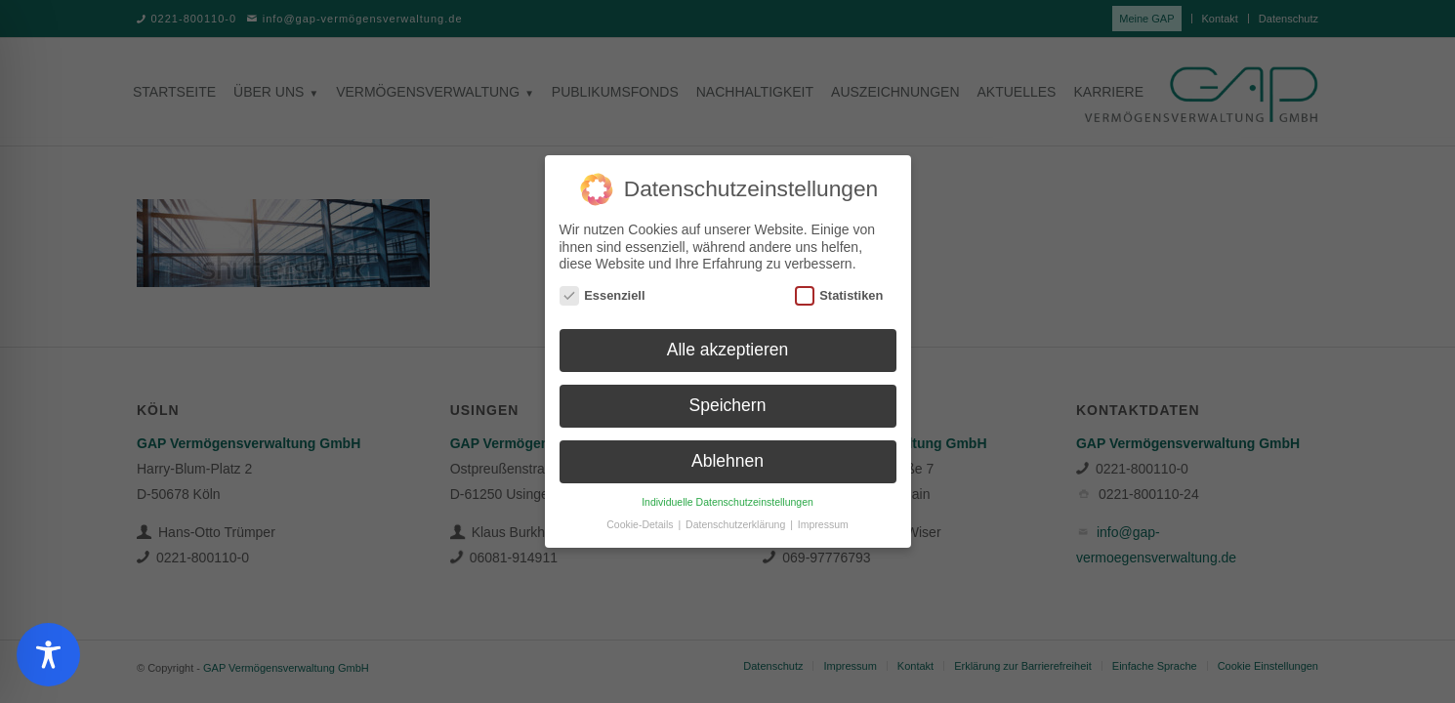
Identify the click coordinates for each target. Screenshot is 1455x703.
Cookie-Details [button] (641, 519)
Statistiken (839, 289)
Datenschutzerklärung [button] (737, 519)
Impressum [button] (823, 519)
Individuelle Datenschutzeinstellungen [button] (727, 497)
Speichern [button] (728, 400)
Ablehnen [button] (727, 456)
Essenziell (602, 289)
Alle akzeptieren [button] (728, 344)
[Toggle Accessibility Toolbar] (48, 654)
